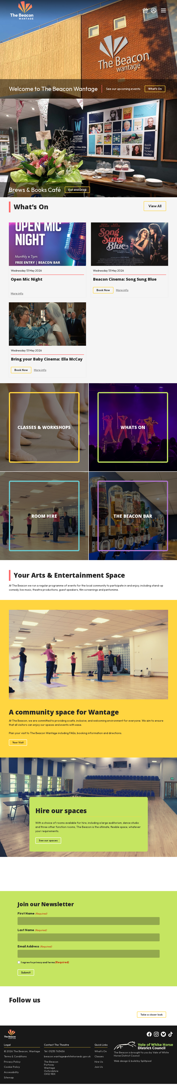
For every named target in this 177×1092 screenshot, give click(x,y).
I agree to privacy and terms (45, 970)
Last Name (32, 938)
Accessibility (11, 1080)
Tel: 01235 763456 (54, 1059)
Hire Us (99, 1069)
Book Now (103, 291)
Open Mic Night (28, 280)
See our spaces (49, 848)
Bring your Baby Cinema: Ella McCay (43, 363)
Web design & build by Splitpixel (133, 1069)
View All (154, 206)
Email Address (35, 954)
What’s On (101, 1059)
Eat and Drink (77, 189)
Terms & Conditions (15, 1064)
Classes (99, 1064)
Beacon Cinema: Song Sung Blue (128, 280)
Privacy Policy (12, 1069)
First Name (32, 921)
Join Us (99, 1074)
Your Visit (18, 750)
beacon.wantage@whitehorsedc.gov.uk (67, 1064)
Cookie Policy (12, 1074)
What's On (155, 89)
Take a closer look (150, 1022)
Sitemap (9, 1085)
